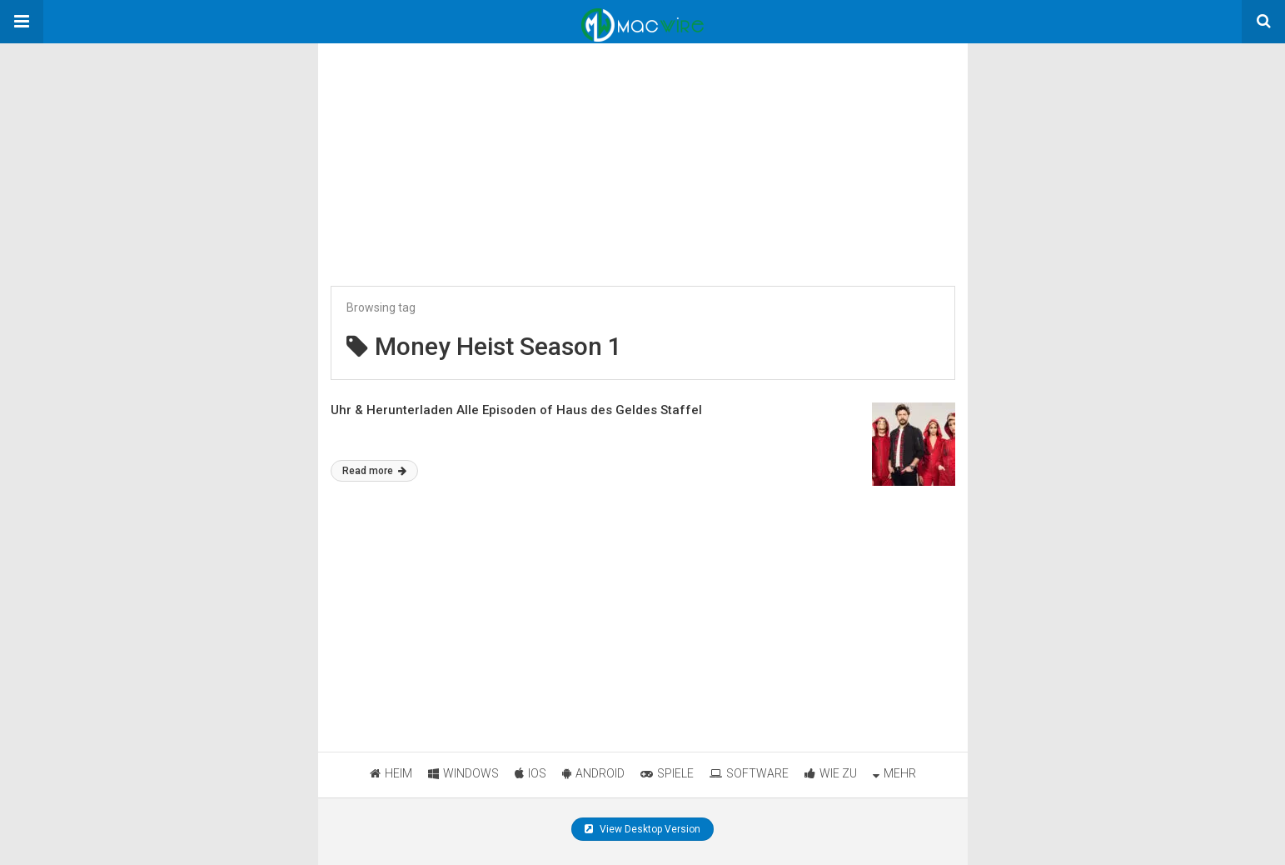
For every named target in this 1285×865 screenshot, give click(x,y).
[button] (21, 21)
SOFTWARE (749, 773)
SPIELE (667, 773)
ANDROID (593, 773)
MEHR (894, 773)
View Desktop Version (642, 829)
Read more (374, 471)
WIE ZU (830, 773)
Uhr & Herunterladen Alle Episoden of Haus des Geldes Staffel (516, 410)
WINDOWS (463, 773)
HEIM (391, 773)
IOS (530, 773)
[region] (443, 147)
